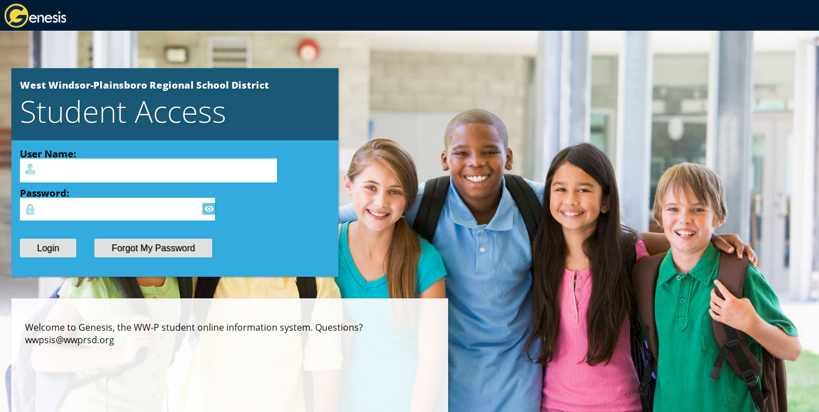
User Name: (48, 153)
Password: (44, 192)
